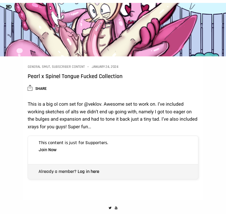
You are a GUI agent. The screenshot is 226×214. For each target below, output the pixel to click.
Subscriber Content (68, 67)
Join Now (47, 150)
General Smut (39, 67)
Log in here (88, 171)
